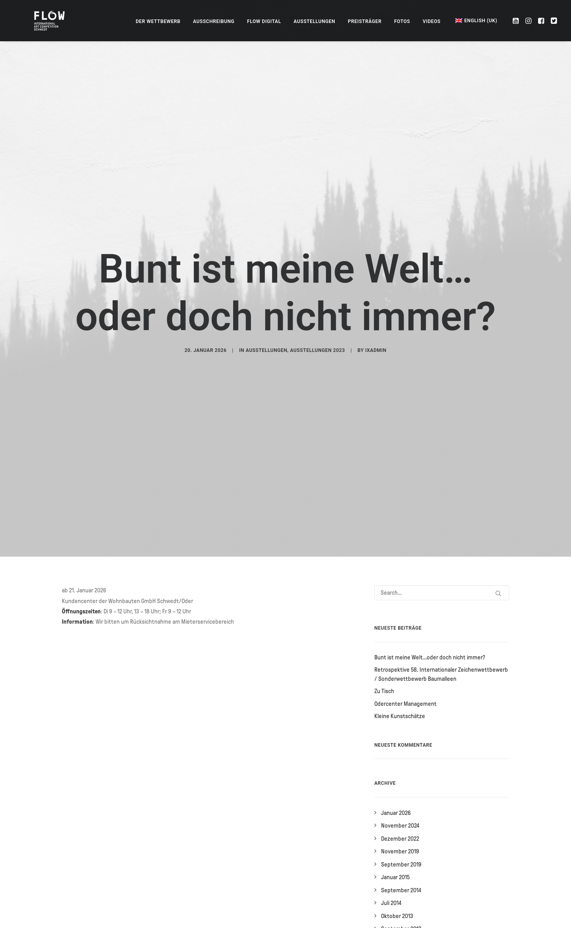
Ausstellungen (314, 21)
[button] (516, 20)
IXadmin (376, 296)
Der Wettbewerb (158, 21)
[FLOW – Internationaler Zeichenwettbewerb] (44, 21)
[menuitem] (158, 21)
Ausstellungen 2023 (317, 296)
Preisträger (364, 21)
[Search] (441, 484)
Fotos (402, 21)
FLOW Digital (264, 21)
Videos (432, 21)
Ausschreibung (214, 21)
